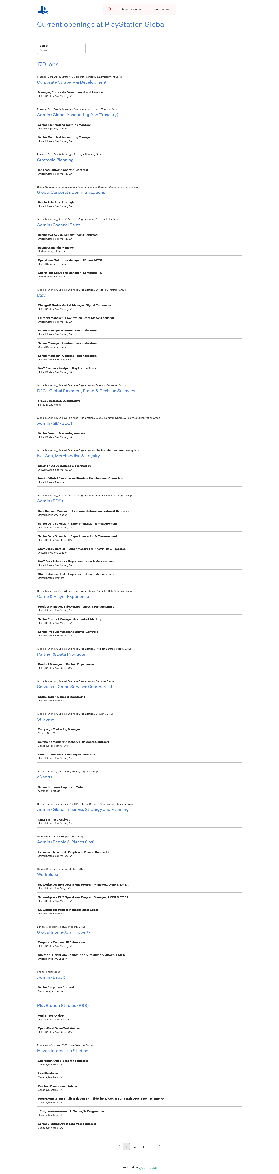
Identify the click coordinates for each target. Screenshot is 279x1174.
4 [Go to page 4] (153, 1146)
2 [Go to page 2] (135, 1146)
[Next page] (159, 1146)
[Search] (61, 51)
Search (44, 45)
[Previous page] (119, 1146)
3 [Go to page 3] (143, 1146)
